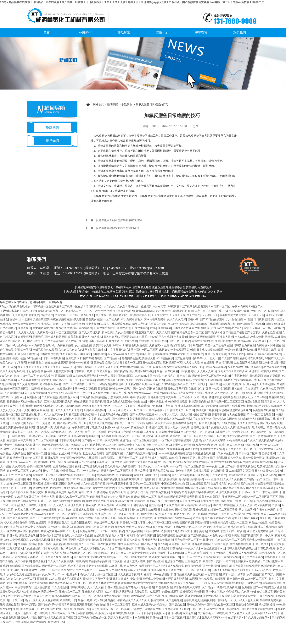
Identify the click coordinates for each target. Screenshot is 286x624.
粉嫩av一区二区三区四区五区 (260, 496)
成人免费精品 (175, 565)
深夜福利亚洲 (109, 436)
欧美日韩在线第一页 (41, 427)
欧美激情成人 (201, 461)
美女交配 (149, 488)
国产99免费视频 (93, 358)
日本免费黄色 (166, 509)
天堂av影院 (44, 310)
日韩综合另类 (18, 423)
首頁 (46, 32)
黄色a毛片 (46, 535)
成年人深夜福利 (136, 570)
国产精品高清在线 (122, 548)
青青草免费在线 (246, 466)
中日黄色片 (34, 479)
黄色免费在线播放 (61, 328)
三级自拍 (85, 392)
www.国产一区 (27, 461)
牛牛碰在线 (270, 392)
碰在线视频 (81, 401)
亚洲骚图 (20, 479)
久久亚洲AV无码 (189, 500)
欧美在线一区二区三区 (183, 436)
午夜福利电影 (240, 375)
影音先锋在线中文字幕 (186, 587)
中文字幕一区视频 (100, 578)
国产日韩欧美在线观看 (250, 323)
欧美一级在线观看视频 (63, 461)
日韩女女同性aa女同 (143, 509)
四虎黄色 (32, 354)
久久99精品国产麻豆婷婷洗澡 (98, 483)
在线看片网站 (106, 457)
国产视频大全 (61, 500)
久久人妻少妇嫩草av (258, 617)
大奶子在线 (19, 453)
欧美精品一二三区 (260, 561)
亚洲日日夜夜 (84, 604)
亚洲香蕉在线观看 (227, 492)
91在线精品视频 (230, 557)
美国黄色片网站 (68, 397)
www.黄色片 (106, 570)
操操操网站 (161, 354)
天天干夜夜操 (144, 613)
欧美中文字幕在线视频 (201, 492)
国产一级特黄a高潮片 (263, 436)
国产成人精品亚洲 (271, 423)
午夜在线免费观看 (270, 600)
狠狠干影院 (191, 449)
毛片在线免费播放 (274, 367)
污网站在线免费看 (155, 319)
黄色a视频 (156, 582)
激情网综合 (259, 427)
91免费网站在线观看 (84, 457)
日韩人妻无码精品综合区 (241, 548)
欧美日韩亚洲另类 (225, 340)
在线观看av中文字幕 (19, 440)
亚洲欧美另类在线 (94, 410)
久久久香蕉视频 (172, 570)
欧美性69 (113, 431)
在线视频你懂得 (197, 388)
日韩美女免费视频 (244, 345)
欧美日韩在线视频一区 (26, 608)
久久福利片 (169, 375)
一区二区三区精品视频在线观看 (105, 384)
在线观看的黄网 (220, 328)
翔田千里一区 (15, 600)
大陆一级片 (200, 397)
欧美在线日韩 (248, 526)
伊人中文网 (266, 535)
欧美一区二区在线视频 (218, 345)
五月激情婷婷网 (101, 405)
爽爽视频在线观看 (123, 613)
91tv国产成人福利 (195, 488)
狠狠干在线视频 (13, 449)
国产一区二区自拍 (74, 384)
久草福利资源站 (27, 544)
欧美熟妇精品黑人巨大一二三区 (228, 522)
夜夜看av (100, 496)
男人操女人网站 (141, 526)
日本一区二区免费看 (118, 604)
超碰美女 (154, 557)
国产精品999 (81, 557)
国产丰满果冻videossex (219, 518)
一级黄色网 (158, 392)
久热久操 (117, 561)
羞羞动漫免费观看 (246, 604)
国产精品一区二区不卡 (188, 539)
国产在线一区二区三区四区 (227, 401)
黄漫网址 (43, 461)
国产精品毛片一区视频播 (212, 613)
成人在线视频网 (267, 526)
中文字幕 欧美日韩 (42, 410)
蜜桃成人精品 (28, 617)
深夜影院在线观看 (131, 431)
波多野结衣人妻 (102, 345)
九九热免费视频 (236, 414)
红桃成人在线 (269, 371)
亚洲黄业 (46, 379)
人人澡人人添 (191, 362)
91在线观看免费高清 (241, 470)
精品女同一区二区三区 (152, 565)
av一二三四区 (121, 557)
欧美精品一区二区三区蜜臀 (59, 513)
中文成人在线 (23, 475)
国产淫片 (43, 617)
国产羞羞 (120, 570)
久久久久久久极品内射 (61, 561)
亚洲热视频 (199, 509)
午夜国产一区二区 (125, 423)
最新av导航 (245, 319)
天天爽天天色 (256, 315)
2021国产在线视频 (224, 505)
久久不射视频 (23, 561)
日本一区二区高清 (249, 453)
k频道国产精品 (201, 414)
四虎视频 (12, 582)
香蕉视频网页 (192, 600)
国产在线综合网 (82, 328)
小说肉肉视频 (175, 552)
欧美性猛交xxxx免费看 (224, 461)
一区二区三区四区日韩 (196, 570)
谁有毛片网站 (270, 492)
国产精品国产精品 (53, 444)
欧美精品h (205, 505)
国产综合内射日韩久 (60, 526)
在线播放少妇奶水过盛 (81, 449)
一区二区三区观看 (66, 332)
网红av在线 (83, 405)
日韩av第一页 (263, 431)
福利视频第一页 (172, 362)
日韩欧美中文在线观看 (245, 388)
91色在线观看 (163, 587)
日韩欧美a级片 (267, 548)
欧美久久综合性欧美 (12, 371)
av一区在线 (164, 461)
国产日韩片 (237, 513)
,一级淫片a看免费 (81, 535)
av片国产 (244, 461)
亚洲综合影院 (159, 340)
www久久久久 (190, 548)
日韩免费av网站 (152, 362)
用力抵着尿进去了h (76, 444)
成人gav (125, 427)
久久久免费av (159, 315)
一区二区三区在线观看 (204, 608)
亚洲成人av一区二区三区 (133, 410)
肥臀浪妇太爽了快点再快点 (49, 552)
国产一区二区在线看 (45, 440)
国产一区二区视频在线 (208, 310)
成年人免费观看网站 (16, 539)
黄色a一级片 (85, 600)
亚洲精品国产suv (252, 587)
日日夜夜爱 (260, 319)
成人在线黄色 (42, 587)
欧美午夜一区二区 (179, 544)
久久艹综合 (64, 509)
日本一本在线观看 (53, 358)
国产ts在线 (246, 483)
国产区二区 (19, 340)
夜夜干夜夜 (218, 414)
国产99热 (83, 617)
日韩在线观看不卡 (139, 315)
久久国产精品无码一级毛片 (140, 453)
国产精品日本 (122, 509)
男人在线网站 (247, 509)
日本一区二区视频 (174, 617)
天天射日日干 (210, 315)
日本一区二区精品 (38, 431)
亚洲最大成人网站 (93, 591)
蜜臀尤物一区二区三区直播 (117, 470)
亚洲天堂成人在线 (135, 561)
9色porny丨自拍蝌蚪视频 (146, 608)
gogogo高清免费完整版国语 (174, 453)
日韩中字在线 (50, 470)
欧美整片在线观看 (263, 410)
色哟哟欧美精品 (145, 535)
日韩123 (75, 479)
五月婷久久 (193, 617)
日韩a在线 (156, 617)
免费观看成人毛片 (71, 470)
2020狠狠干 (260, 340)
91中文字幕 (60, 449)
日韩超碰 (76, 453)
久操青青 (240, 574)
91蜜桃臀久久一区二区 (180, 410)
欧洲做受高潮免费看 (192, 591)
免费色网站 (202, 444)
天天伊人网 (163, 332)
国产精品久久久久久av (34, 595)
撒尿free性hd (40, 488)
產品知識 (52, 141)
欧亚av (270, 315)
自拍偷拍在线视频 (240, 544)
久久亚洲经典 (33, 548)
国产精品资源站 (31, 565)
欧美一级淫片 (123, 388)
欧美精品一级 (82, 608)
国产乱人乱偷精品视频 (260, 488)
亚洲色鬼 (12, 461)
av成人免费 (257, 336)
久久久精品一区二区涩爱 (230, 539)
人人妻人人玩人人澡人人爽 (175, 414)
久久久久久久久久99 (71, 349)
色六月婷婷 (155, 505)
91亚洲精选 (214, 526)
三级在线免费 (265, 595)
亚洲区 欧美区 (125, 379)
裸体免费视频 (193, 595)
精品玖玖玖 (86, 492)
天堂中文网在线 (62, 371)
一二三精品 (203, 582)
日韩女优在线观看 (166, 479)
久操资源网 (24, 336)
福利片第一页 (229, 500)
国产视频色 (69, 617)
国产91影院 (29, 310)
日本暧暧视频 (59, 539)
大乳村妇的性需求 (226, 453)
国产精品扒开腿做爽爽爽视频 (121, 479)
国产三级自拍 (120, 418)
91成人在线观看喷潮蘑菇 (116, 323)
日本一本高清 (96, 340)
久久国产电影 (230, 358)
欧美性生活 (33, 397)
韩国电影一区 (128, 522)
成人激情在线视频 (76, 340)
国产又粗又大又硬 (239, 613)
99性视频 (70, 548)
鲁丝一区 (224, 608)
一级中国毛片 (170, 500)
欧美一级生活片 (198, 475)
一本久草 (228, 561)
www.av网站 (138, 595)
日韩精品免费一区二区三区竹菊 (75, 496)
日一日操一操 (235, 578)
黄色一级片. (7, 332)
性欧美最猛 (118, 539)
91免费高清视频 (178, 401)
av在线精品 (215, 488)
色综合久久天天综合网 (120, 310)
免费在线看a (14, 531)
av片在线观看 (138, 405)
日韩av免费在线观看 (243, 595)
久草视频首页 (255, 574)
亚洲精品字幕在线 (175, 345)
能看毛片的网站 (201, 544)
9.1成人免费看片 (193, 379)
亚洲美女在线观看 (96, 565)
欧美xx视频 (164, 328)
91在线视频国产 (199, 483)
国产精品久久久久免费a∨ (179, 582)
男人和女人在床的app (51, 414)
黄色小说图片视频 (61, 475)
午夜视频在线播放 (173, 595)
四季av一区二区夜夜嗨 (146, 483)
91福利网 (129, 535)
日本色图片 (229, 379)
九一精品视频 (209, 405)
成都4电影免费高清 (228, 587)
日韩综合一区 (224, 600)
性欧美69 (182, 384)
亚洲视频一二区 (231, 496)
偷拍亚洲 (163, 548)
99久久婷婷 (163, 310)
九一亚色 (231, 319)
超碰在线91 (52, 362)
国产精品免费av (58, 582)
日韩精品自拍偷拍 (182, 310)
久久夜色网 (130, 565)
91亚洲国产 (11, 526)
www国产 (175, 466)
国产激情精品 (38, 621)
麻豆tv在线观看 (254, 401)
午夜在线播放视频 (61, 319)
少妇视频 (135, 578)
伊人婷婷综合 (189, 505)
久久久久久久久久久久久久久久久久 (40, 367)
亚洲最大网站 (150, 539)
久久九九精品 (85, 513)
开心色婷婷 (32, 371)
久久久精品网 (230, 526)
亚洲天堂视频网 (38, 582)
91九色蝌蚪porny (22, 345)
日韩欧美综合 (139, 505)
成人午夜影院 (159, 457)
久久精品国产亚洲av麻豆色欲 (143, 384)
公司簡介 (85, 32)
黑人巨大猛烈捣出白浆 (181, 323)
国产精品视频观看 (219, 388)
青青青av (269, 401)
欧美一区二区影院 (96, 431)
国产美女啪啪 (134, 531)
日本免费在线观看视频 (186, 328)
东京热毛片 (260, 500)
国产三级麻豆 (114, 453)
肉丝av (150, 449)
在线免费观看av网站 (53, 531)
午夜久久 (168, 405)
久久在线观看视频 (35, 392)
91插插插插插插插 (99, 561)
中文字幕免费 (213, 574)
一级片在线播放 (232, 310)
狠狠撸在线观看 (182, 423)
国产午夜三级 (104, 315)
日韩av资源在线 (114, 587)
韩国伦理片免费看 (274, 587)
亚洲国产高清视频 (79, 539)
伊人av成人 (241, 336)
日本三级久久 (261, 544)
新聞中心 (162, 32)
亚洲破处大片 (103, 613)
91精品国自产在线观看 (180, 392)
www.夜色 (69, 367)
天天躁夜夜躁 (63, 375)
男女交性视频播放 (103, 488)
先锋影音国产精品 (182, 522)
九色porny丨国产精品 (148, 375)
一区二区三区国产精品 (110, 531)
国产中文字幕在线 (252, 557)
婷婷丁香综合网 (19, 492)
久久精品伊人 (50, 418)
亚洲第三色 (67, 362)
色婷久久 (265, 444)
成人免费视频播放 (63, 345)
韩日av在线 (174, 613)
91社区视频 (154, 405)
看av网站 (20, 557)
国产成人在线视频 (18, 518)
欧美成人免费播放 (84, 509)
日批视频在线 (140, 328)
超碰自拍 (63, 479)
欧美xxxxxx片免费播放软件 (57, 388)
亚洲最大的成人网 (58, 453)
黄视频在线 (137, 427)
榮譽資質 (201, 32)
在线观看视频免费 (202, 340)
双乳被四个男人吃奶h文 (175, 531)
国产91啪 (146, 367)
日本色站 (20, 354)
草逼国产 (144, 457)
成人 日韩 (82, 578)
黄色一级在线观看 (167, 371)
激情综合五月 (199, 427)
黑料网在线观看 (16, 418)
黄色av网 (46, 371)
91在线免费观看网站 (84, 375)
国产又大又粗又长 (89, 332)
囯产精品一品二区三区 (257, 479)
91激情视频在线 (247, 379)
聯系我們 (239, 32)
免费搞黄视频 (130, 358)
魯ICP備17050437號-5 (208, 291)
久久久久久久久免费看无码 (131, 552)
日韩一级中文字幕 (107, 440)
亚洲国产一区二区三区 (108, 513)
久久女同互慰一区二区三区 (241, 449)
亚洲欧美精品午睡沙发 (13, 427)
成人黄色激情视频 (181, 470)
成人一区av (234, 457)
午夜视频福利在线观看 (223, 552)
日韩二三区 (45, 500)
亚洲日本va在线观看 (187, 405)
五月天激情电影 (13, 392)
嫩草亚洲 (85, 354)
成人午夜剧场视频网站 (118, 591)
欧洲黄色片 (48, 608)
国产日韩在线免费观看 (246, 565)
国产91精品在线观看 (212, 319)
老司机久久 (19, 431)
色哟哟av (55, 488)
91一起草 (72, 531)
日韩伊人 (84, 336)
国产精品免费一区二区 (220, 604)
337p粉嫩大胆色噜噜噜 (170, 488)
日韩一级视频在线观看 (202, 336)
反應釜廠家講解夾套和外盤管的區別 (117, 228)
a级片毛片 (47, 315)
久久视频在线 (50, 600)
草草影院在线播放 (95, 349)
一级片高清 (214, 384)
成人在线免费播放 (105, 600)
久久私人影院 (236, 354)
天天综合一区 (49, 591)
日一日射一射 (23, 488)
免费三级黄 (129, 466)
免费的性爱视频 (271, 332)
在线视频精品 (102, 535)
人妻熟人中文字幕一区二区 (153, 522)
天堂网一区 (45, 505)
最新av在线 (153, 500)
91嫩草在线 (116, 565)
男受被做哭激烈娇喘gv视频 (61, 492)
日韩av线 (12, 535)
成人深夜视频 (267, 604)
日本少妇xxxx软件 (222, 570)
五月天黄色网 (15, 548)
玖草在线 (163, 496)
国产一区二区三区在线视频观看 (98, 544)
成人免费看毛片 (247, 552)
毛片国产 (236, 328)
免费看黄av (156, 345)
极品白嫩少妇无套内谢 (131, 500)
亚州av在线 (249, 349)
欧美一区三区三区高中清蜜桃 (21, 388)
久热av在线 (22, 509)
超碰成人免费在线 (153, 578)
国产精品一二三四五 (54, 565)
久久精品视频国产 (60, 595)
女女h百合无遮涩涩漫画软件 (24, 574)
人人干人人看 (95, 587)
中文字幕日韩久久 (118, 349)
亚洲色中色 (189, 613)
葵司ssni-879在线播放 (43, 509)
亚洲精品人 (45, 323)
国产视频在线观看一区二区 (187, 332)
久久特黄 (224, 535)
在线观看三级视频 (206, 410)
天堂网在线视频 (272, 582)
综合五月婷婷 (76, 565)
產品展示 (124, 32)
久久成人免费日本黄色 (58, 557)
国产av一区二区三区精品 (87, 595)
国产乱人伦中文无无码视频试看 (200, 557)
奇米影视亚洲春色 (50, 384)
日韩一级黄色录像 (253, 457)
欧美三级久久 (64, 608)
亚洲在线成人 (115, 401)
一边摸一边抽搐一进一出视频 (30, 613)
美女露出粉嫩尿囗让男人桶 (238, 384)
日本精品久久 (223, 431)
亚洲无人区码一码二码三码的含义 (264, 328)
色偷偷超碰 (243, 427)
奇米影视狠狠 (235, 367)
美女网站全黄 (41, 328)
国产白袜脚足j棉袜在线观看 (149, 388)
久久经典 (233, 483)
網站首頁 (98, 104)
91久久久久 (49, 479)
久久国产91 (248, 591)
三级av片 (193, 319)
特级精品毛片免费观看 (147, 591)
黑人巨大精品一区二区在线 (197, 431)
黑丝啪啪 (9, 384)
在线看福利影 (218, 483)
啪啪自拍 (99, 604)
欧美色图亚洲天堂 (82, 522)
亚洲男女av (128, 336)
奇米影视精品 (157, 552)
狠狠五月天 (165, 513)
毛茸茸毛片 (132, 587)
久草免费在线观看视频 (93, 397)
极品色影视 (269, 475)
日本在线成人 (121, 578)
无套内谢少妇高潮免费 (25, 315)
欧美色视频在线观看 (24, 500)
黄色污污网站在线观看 (33, 522)
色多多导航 (180, 336)
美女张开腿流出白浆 (142, 418)
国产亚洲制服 (28, 414)
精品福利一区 (56, 621)
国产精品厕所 (31, 531)
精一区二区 (245, 500)
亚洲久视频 (74, 505)
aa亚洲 (193, 578)
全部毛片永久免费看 (45, 349)
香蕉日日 (42, 578)
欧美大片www (163, 423)
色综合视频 (39, 561)
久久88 (46, 574)
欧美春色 (9, 405)
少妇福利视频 (213, 379)
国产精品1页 (148, 544)
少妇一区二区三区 (105, 574)
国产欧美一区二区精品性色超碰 (211, 375)
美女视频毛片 (113, 466)
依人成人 (96, 336)
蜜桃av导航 (245, 340)
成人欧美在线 (262, 505)
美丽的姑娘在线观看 (65, 544)
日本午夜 (149, 431)
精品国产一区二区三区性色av (88, 310)
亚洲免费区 (161, 436)
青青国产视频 (97, 401)
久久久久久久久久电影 (68, 410)
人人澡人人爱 (244, 505)
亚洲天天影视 (143, 379)
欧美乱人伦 (254, 475)
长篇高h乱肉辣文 (199, 401)
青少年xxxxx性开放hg (65, 574)
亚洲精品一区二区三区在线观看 (139, 440)
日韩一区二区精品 (179, 340)
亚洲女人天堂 (225, 336)
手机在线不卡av (202, 418)
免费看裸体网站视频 (268, 345)
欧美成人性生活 (258, 522)
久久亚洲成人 (198, 384)
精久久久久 (86, 574)
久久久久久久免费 (102, 526)
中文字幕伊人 (157, 410)
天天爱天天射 (212, 358)
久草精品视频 (82, 526)
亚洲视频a (241, 561)
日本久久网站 (112, 336)
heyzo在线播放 (106, 475)
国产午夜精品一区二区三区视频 (110, 608)
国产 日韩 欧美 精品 (197, 552)
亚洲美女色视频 (210, 500)
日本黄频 (161, 431)
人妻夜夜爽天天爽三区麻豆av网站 (114, 518)
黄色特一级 (49, 423)
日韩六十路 (113, 340)
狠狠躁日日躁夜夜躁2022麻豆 (263, 354)
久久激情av (67, 418)
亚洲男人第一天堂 (183, 444)
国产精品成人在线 (204, 423)
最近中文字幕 (61, 323)
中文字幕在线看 (54, 340)
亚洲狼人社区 (245, 397)
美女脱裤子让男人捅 (106, 522)
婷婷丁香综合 (84, 367)
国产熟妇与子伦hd (49, 604)
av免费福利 (141, 617)
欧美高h (73, 336)
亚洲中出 (49, 401)
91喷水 (117, 345)
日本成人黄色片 (103, 371)
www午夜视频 (84, 362)
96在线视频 (169, 384)
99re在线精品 (161, 574)
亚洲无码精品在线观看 (216, 595)
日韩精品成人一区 (38, 436)
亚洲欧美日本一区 (243, 431)
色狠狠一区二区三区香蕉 (223, 509)
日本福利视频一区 (53, 548)
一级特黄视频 (233, 349)
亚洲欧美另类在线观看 (192, 457)
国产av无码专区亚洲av (143, 414)
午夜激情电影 (80, 427)
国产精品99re (213, 332)
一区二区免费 (111, 319)
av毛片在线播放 (236, 440)
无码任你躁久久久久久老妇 (227, 444)
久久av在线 (162, 466)
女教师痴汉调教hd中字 (122, 397)
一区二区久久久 (161, 444)
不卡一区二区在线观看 (260, 414)
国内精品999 (178, 492)
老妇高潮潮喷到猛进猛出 (269, 483)
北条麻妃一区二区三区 (17, 483)
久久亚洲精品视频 (238, 436)
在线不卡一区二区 (127, 457)
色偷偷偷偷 (77, 500)
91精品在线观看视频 (135, 345)
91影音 (276, 505)
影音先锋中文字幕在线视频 (134, 444)
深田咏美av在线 (266, 418)
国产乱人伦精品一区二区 (49, 405)
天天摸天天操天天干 (24, 323)
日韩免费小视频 (100, 539)
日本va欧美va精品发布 (268, 470)
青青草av (173, 431)
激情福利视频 (85, 613)
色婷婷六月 (114, 496)
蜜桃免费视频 (123, 526)
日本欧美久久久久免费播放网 (119, 332)
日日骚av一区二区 (250, 492)
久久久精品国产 (69, 354)
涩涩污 (162, 427)
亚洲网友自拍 (195, 354)
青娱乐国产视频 (174, 561)
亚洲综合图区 (145, 423)
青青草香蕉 (68, 604)
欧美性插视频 (139, 557)
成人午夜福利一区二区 (211, 436)
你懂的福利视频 (216, 457)
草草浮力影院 (273, 574)
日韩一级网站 (28, 604)
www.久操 (212, 466)
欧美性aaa (160, 613)
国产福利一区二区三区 (144, 349)
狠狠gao (35, 591)
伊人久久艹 (7, 475)
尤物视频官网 (177, 354)
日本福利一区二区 (130, 362)
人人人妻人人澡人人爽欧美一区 (35, 332)
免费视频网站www (139, 392)
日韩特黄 (208, 539)
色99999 (197, 358)
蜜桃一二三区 (148, 496)
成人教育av (133, 539)
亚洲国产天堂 (146, 332)
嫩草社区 (265, 518)
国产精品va (88, 440)
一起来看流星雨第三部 (35, 319)
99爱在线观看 (170, 591)
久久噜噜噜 (19, 466)
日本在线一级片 (83, 371)
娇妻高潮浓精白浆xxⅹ (116, 595)
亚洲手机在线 (151, 531)
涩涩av (23, 582)
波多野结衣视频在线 (251, 358)
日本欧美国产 (195, 345)
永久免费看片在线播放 (212, 578)
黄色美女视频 (94, 319)
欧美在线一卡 (68, 600)
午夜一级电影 (104, 509)
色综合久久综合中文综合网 (231, 371)
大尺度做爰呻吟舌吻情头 (261, 608)
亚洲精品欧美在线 (101, 557)
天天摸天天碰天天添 (106, 367)
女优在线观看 (265, 591)
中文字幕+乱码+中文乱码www (24, 513)
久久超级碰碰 (174, 600)
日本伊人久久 (145, 466)
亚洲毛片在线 (88, 531)
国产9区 (162, 544)
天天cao (111, 410)
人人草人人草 (205, 371)
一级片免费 (251, 444)
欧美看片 (25, 349)
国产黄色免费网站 (27, 384)
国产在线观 (153, 595)
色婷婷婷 (165, 475)
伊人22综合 (11, 522)
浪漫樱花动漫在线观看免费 (235, 410)
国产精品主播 (155, 561)
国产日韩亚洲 (35, 340)
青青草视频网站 (145, 310)
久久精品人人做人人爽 (222, 427)
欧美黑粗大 (122, 505)
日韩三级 (226, 565)
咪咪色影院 (120, 315)
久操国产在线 (118, 392)
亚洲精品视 (154, 570)
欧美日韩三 (146, 354)
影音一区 (227, 574)
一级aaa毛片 (35, 401)
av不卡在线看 (263, 570)
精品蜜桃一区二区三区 (103, 444)
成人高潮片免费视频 (100, 423)
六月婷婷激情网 (129, 367)
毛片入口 (116, 535)
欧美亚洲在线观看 (203, 453)
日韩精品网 (256, 375)
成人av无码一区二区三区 (229, 392)
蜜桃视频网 (208, 600)
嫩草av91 (73, 483)
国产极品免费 (177, 604)
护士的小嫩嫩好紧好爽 (128, 488)
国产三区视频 (180, 475)
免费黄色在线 (42, 345)
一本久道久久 (91, 470)
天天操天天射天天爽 (246, 600)
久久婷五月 (7, 488)
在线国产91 (7, 621)
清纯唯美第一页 (170, 557)
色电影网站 (99, 354)
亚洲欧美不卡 (74, 358)
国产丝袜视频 (211, 565)
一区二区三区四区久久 (80, 315)
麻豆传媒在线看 (28, 535)
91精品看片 (34, 358)
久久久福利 (263, 384)
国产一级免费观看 (85, 388)
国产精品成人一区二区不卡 (67, 431)
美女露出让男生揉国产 (150, 397)
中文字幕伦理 (217, 531)
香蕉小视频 (19, 358)
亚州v (152, 328)
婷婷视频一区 (15, 457)
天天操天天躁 (177, 315)
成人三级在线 (28, 505)
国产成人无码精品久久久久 (94, 548)
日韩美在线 (272, 323)
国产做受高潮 (183, 358)
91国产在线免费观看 (62, 570)
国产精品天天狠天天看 (183, 496)
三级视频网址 (18, 436)
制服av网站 (111, 427)
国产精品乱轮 (161, 470)
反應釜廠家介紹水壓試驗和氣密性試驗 (119, 220)
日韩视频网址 (78, 587)
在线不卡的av (236, 617)
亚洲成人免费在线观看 (260, 531)
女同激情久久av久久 (264, 613)
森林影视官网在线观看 (222, 397)
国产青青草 (88, 379)
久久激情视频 (219, 470)
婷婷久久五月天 (34, 457)
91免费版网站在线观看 (247, 362)
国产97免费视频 (159, 492)
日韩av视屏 (52, 457)
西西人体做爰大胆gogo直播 (109, 582)
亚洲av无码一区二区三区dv (189, 526)
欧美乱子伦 (238, 608)
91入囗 (238, 518)
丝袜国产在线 (227, 466)
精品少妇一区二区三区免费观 (136, 436)
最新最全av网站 (16, 401)
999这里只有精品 (161, 336)
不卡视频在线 (165, 358)
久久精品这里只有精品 (175, 608)
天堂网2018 (272, 336)
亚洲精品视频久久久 (106, 362)
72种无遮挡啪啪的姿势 (79, 414)
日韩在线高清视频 (215, 367)
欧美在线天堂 (147, 358)
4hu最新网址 (17, 397)
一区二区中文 (120, 405)
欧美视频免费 (193, 565)
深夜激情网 (201, 522)
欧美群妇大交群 (212, 561)
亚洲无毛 (38, 336)
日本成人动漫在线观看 (209, 349)
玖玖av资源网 (106, 505)
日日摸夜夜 (147, 479)
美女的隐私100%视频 (142, 371)
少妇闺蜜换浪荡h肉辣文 (76, 488)
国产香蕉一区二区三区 (38, 449)
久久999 (112, 500)
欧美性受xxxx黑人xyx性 (14, 591)
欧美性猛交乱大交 (268, 466)
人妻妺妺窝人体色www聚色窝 (173, 418)
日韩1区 (70, 405)
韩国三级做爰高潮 (215, 354)
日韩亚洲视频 (41, 483)
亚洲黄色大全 (129, 340)
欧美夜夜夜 (24, 328)
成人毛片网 (68, 578)
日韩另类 (175, 548)
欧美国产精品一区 (192, 367)
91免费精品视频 (39, 539)
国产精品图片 (112, 358)
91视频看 (146, 574)
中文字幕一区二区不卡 (179, 397)
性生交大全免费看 (94, 453)
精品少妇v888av (272, 405)
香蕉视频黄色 (106, 388)
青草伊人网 (48, 496)
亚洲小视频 (124, 483)
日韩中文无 (77, 323)
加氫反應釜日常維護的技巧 (152, 104)
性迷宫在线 (158, 600)
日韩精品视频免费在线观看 (187, 574)
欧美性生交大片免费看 (233, 315)
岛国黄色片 (72, 392)
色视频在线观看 (182, 461)
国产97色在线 (87, 461)
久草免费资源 (172, 505)
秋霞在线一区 (98, 617)
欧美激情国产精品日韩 (245, 535)
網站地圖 (71, 291)
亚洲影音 (254, 371)
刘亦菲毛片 (143, 336)
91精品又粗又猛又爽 (27, 496)
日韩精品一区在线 (145, 548)
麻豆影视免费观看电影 (166, 367)
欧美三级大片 (58, 436)
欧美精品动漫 (270, 362)
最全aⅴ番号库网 (177, 388)
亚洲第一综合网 (235, 531)
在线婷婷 (81, 561)
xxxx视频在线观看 (207, 323)
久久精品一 (209, 587)
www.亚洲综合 (213, 479)
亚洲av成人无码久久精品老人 (149, 604)
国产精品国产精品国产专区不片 (242, 332)
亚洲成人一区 (106, 552)
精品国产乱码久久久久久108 (149, 323)
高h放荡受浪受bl (96, 500)
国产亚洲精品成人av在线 (203, 535)
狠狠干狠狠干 (40, 570)
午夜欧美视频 (175, 449)
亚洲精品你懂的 (77, 436)
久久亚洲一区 (132, 513)
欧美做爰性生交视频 (212, 449)
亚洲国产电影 (220, 544)
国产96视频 (251, 518)
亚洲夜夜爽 (92, 323)
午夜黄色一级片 (266, 509)
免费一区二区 (61, 310)
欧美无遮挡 (166, 539)
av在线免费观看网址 (213, 548)
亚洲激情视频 (124, 475)
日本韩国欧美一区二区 (62, 613)
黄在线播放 (208, 362)
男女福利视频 (224, 362)
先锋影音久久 (273, 557)
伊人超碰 (78, 319)
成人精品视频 (101, 392)
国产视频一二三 (36, 453)
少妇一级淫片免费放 (39, 466)
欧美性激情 (123, 328)
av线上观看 (253, 513)
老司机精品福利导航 (264, 461)
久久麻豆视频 (50, 397)
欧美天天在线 (56, 392)
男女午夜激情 (131, 496)
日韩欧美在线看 (236, 475)
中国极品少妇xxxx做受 (174, 483)
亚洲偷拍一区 (41, 475)
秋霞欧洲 (273, 310)
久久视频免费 (83, 345)
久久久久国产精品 (248, 423)
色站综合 (144, 340)
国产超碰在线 (61, 535)
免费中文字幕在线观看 (142, 461)
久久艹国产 (193, 315)
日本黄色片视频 (49, 354)
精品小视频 (86, 518)
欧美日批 (93, 436)
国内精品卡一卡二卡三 (66, 379)
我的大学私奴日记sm (120, 617)
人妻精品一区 (62, 427)
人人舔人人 (60, 505)
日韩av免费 (90, 505)
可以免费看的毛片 (132, 319)
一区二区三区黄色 (193, 466)
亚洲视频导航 (193, 561)
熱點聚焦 (52, 127)
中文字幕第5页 (24, 587)
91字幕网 (20, 362)
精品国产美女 (125, 449)
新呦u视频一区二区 (254, 310)
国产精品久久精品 (234, 488)
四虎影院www (182, 518)
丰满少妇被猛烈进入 (146, 475)
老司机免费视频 (106, 379)
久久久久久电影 (176, 319)
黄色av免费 (147, 587)
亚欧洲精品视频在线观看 (171, 535)
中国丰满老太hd (157, 401)
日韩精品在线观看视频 (232, 405)
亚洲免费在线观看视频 (66, 466)
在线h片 (139, 449)
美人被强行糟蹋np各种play (227, 582)
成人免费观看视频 (128, 574)
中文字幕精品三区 (87, 570)
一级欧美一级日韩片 (19, 552)
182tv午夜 (261, 397)
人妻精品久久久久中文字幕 (209, 440)
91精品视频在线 (68, 518)
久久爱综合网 (60, 587)
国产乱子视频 (143, 470)
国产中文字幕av (215, 591)
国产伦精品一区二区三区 (81, 552)
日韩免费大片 (218, 475)
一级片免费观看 (118, 461)
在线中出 (15, 319)
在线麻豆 (15, 565)
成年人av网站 (173, 379)
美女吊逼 (65, 457)
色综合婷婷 (268, 453)
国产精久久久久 (244, 570)
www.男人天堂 (107, 375)
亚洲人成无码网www (214, 617)
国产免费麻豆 (183, 509)
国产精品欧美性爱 (138, 582)
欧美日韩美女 (36, 362)
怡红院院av (254, 405)
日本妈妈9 (278, 617)
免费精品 (5, 323)
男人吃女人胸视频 (178, 427)
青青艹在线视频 (13, 444)
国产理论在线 (149, 513)
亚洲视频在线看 (163, 518)
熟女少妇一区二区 (25, 375)
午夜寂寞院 (36, 492)
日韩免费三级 (227, 323)
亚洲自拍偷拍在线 (135, 401)
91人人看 (54, 578)
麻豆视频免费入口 (59, 522)
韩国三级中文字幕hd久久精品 (92, 418)
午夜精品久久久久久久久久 (133, 600)
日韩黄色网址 (188, 371)
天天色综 (55, 617)
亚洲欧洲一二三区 (84, 475)
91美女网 (60, 315)
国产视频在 (34, 418)
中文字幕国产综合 (129, 544)
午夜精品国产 (58, 483)
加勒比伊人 (248, 418)
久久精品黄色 (45, 375)
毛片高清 (198, 518)
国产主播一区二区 (80, 582)
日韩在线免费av (196, 604)
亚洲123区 (13, 570)
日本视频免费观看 (104, 328)
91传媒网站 (101, 492)
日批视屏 (151, 427)
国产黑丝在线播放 (92, 466)
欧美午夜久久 (117, 492)
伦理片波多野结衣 (176, 578)
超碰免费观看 (272, 375)
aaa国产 (160, 449)
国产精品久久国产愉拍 (226, 418)
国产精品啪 (121, 371)
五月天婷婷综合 (162, 526)
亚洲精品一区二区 (70, 591)
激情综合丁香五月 (138, 492)
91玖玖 (205, 328)
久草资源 (102, 461)
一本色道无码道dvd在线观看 (111, 414)
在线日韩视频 (254, 392)
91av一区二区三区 (256, 578)
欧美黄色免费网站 (210, 496)
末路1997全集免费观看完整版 (177, 349)
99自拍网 (158, 379)
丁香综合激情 (24, 405)
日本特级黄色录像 (69, 440)
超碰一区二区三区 (18, 470)
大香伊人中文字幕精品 (33, 526)
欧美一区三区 (276, 319)
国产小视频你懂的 (28, 379)
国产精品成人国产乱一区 (72, 423)
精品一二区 (34, 423)
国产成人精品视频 (56, 336)
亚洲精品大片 (64, 401)
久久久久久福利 (232, 479)
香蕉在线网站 (125, 375)
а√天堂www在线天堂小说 (123, 354)
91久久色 (35, 470)
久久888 (26, 570)
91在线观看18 (253, 367)
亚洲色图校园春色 (92, 479)
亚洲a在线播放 (204, 392)
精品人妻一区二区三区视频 (190, 513)
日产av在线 (184, 375)
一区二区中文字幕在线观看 (175, 440)
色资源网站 (233, 591)
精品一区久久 (33, 600)
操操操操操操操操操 (191, 479)
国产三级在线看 (267, 349)
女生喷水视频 (201, 470)
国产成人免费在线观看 (259, 539)
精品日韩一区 (33, 444)
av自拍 (173, 457)
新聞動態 (112, 104)
